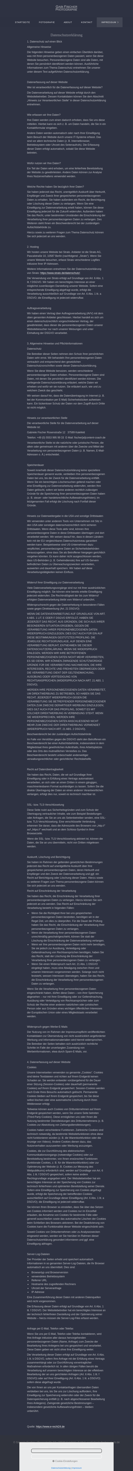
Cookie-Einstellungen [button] (65, 1461)
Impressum (108, 22)
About (68, 22)
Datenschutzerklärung (60, 1468)
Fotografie (47, 22)
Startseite (22, 22)
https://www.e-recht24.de (50, 1426)
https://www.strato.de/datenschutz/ (60, 273)
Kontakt (87, 22)
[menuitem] (22, 22)
